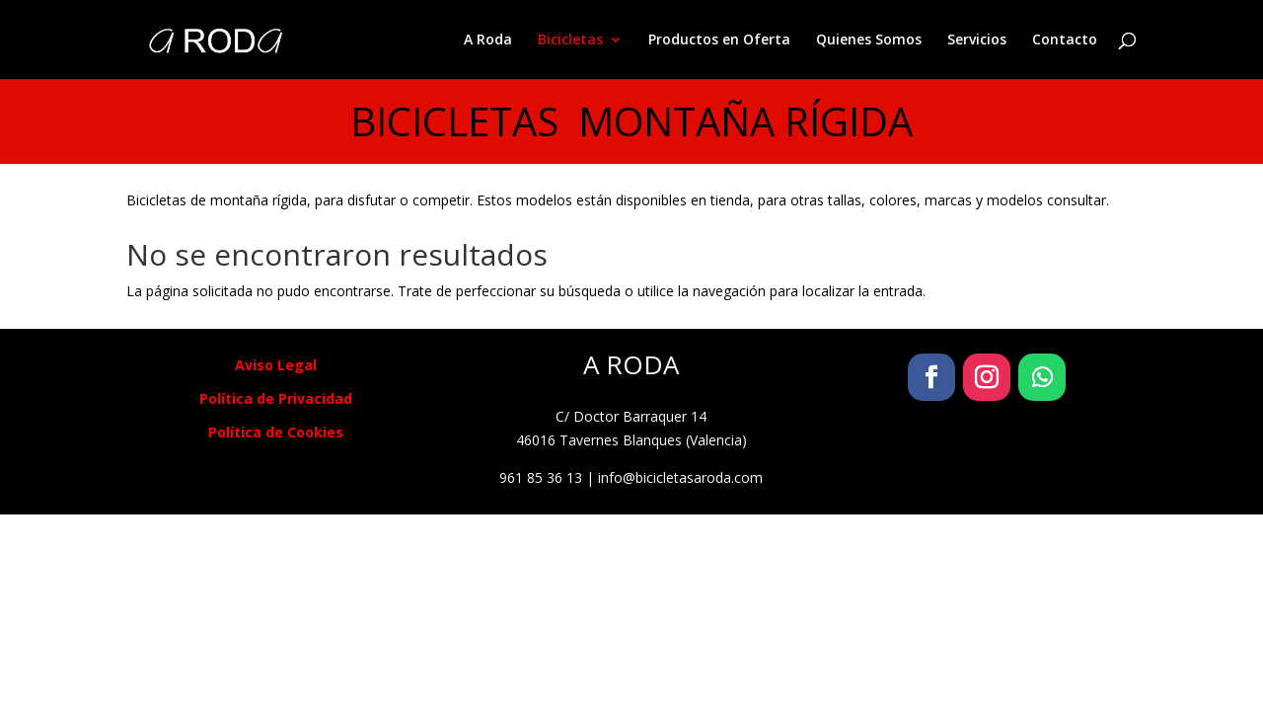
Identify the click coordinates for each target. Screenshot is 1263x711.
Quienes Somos (869, 40)
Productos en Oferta (719, 40)
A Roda (488, 40)
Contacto (1064, 40)
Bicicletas (570, 40)
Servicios (976, 40)
